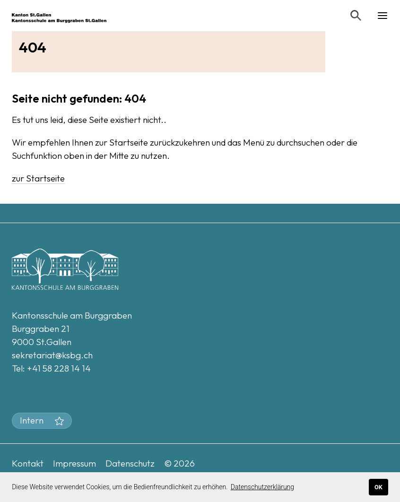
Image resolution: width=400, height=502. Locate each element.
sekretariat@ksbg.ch (52, 355)
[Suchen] (356, 15)
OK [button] (378, 487)
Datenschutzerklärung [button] (262, 487)
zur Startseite (38, 178)
